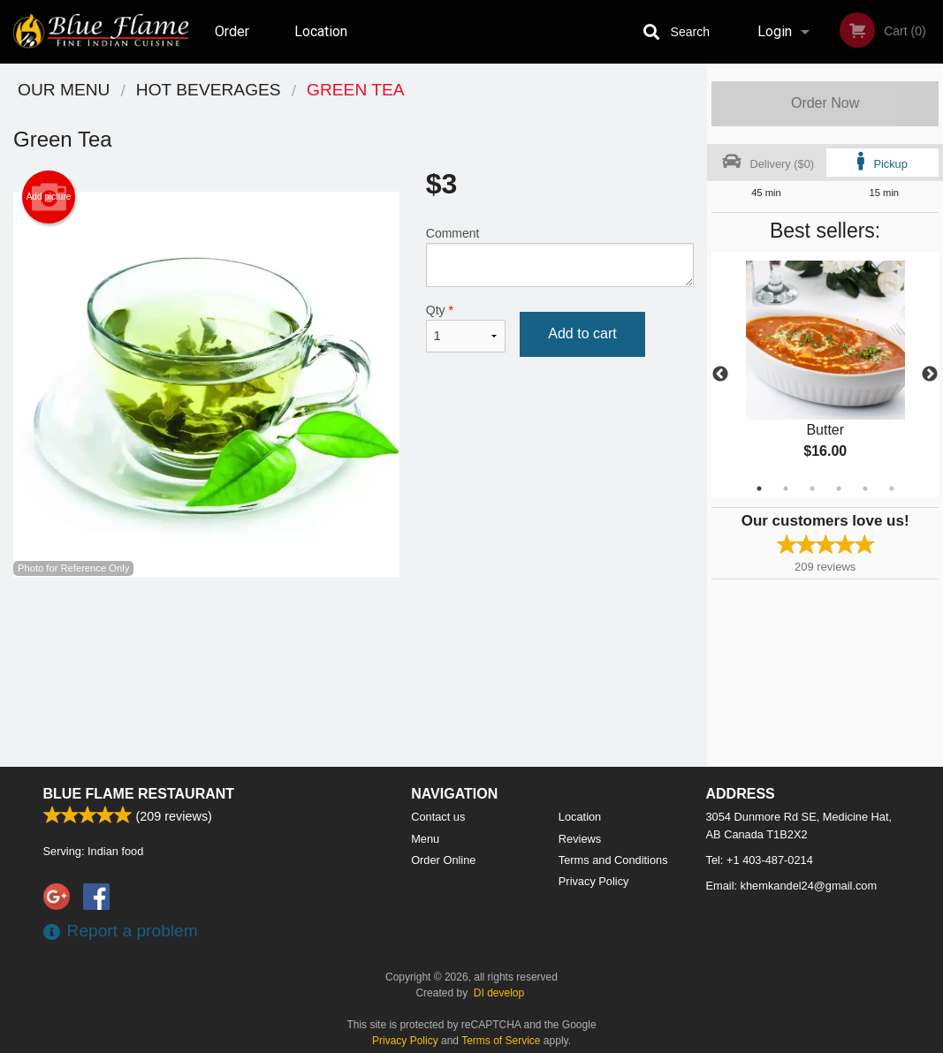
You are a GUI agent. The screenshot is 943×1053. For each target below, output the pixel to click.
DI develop (499, 993)
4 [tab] (839, 488)
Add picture (49, 196)
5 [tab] (865, 488)
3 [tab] (812, 488)
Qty (466, 327)
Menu (425, 838)
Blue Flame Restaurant (139, 793)
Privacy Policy (594, 881)
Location (320, 31)
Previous (720, 374)
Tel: (759, 860)
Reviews (580, 838)
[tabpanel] (825, 374)
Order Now (825, 102)
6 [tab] (892, 488)
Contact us (438, 816)
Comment (560, 256)
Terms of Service (500, 1040)
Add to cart (582, 333)
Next (930, 374)
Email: (792, 885)
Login (774, 31)
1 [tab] (759, 488)
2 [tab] (786, 488)
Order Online (234, 43)
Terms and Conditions (613, 860)
